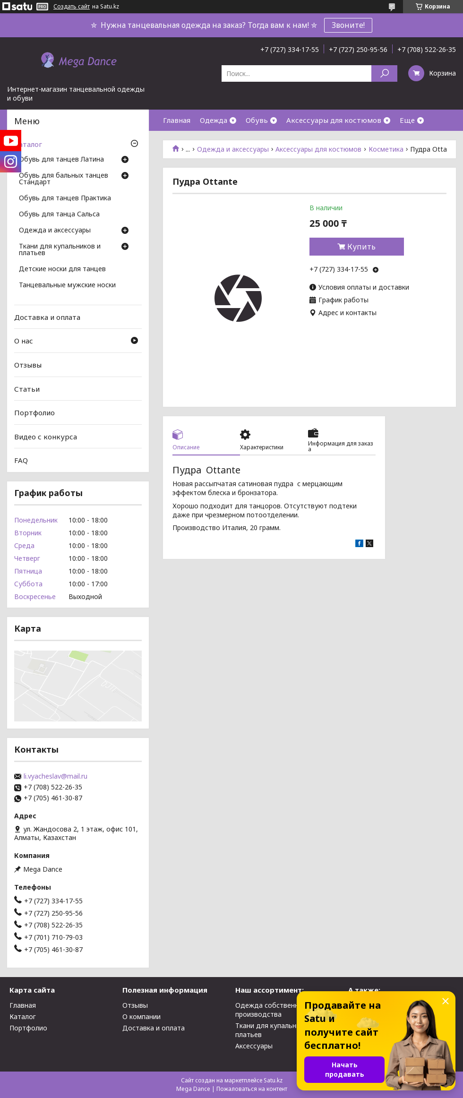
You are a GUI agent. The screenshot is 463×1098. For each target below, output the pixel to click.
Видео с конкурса (45, 436)
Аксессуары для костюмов (333, 120)
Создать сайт (71, 6)
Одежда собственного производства (272, 1010)
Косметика (386, 149)
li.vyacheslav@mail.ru (55, 776)
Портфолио (34, 412)
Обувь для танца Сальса (59, 214)
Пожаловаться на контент (251, 1089)
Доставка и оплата (47, 317)
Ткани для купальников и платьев (60, 250)
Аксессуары (254, 1045)
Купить (361, 246)
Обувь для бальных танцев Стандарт (63, 179)
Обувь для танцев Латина (61, 159)
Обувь (257, 120)
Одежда (213, 120)
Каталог (28, 144)
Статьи (27, 388)
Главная (176, 120)
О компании (141, 1016)
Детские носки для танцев (62, 269)
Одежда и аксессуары (233, 149)
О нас (23, 340)
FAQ (21, 460)
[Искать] (384, 73)
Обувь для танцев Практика (65, 198)
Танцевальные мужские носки (67, 285)
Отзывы (28, 364)
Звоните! (348, 25)
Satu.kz (273, 1080)
